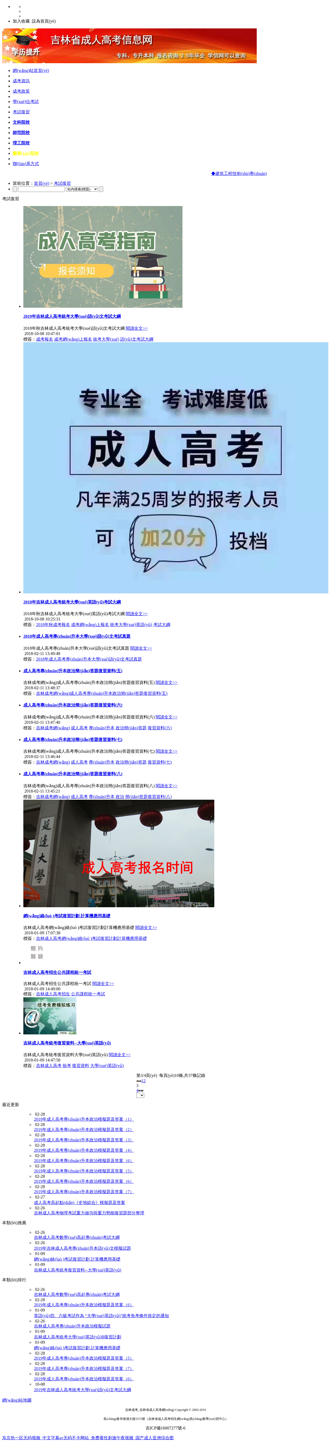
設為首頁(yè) (44, 21)
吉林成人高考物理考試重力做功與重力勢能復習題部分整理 (89, 1213)
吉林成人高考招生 (53, 994)
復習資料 (80, 1065)
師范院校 (21, 132)
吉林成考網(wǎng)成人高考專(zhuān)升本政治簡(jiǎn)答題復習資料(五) (101, 693)
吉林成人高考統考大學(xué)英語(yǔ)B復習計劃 (77, 1337)
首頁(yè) (41, 183)
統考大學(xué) (106, 339)
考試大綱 (161, 624)
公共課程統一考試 (88, 994)
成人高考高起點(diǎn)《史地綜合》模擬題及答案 (79, 1202)
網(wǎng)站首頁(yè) (31, 70)
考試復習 (21, 112)
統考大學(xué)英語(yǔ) (131, 624)
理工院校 (21, 143)
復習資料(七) (160, 762)
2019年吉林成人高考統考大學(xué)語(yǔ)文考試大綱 (72, 316)
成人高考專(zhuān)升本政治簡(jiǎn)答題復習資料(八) (72, 774)
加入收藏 (21, 21)
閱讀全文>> (136, 328)
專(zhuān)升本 (102, 728)
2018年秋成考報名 (53, 624)
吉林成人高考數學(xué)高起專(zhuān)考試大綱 (77, 1237)
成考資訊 (21, 81)
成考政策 (21, 91)
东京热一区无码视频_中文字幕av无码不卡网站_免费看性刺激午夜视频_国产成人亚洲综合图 (88, 1438)
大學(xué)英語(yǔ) (107, 1065)
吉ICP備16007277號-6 (165, 1428)
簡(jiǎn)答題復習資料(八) (148, 796)
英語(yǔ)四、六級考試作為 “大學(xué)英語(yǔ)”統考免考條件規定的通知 (101, 1315)
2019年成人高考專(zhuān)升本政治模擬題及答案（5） (84, 1171)
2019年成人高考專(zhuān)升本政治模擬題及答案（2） (84, 1129)
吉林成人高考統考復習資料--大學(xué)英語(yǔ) (67, 1043)
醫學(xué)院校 (26, 153)
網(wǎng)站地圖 (17, 1400)
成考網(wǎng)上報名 (73, 339)
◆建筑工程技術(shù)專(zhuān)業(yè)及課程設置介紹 (261, 173)
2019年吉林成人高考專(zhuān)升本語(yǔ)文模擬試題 (82, 1248)
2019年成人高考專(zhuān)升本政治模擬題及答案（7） (84, 1191)
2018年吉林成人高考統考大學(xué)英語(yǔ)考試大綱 (72, 602)
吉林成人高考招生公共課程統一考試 (57, 972)
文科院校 (21, 122)
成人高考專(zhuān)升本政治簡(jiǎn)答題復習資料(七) (72, 739)
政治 (120, 796)
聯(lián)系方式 (26, 163)
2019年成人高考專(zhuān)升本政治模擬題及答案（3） (84, 1140)
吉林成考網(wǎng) (53, 728)
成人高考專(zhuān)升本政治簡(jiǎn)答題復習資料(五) (72, 671)
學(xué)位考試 (26, 101)
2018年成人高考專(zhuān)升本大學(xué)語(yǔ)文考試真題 (76, 636)
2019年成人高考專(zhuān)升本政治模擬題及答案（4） (84, 1150)
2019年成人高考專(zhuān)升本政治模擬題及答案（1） (84, 1119)
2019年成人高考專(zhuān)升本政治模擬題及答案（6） (84, 1160)
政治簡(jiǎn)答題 (131, 728)
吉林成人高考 (49, 1065)
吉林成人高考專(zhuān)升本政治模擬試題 (72, 1326)
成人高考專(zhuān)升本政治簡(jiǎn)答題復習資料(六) (72, 705)
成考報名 (44, 339)
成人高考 (79, 728)
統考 (67, 1065)
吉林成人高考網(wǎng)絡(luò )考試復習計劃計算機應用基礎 (91, 938)
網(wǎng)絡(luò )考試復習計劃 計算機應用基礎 (66, 916)
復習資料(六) (160, 728)
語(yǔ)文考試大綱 (136, 339)
